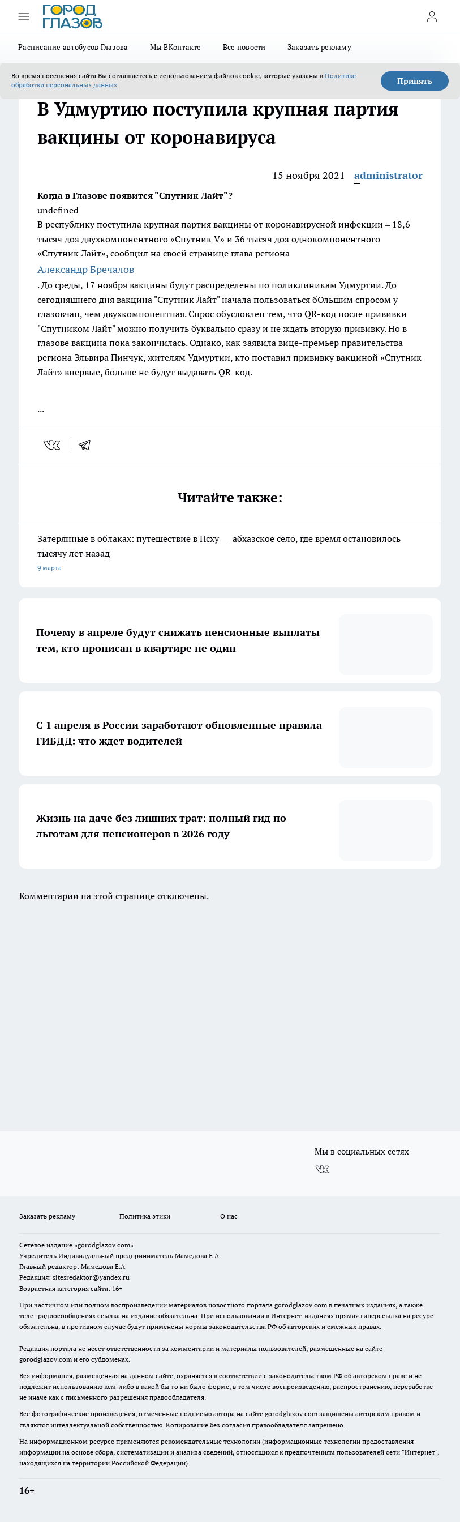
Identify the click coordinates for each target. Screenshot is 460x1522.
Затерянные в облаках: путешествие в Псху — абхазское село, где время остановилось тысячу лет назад (230, 554)
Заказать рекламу (319, 47)
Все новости (244, 47)
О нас (229, 1216)
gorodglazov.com (300, 1305)
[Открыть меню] (23, 16)
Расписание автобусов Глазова (73, 47)
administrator (388, 175)
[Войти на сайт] (431, 16)
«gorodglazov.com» (104, 1245)
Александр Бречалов (86, 269)
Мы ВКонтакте (175, 47)
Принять (414, 81)
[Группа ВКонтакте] (322, 1169)
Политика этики (144, 1216)
